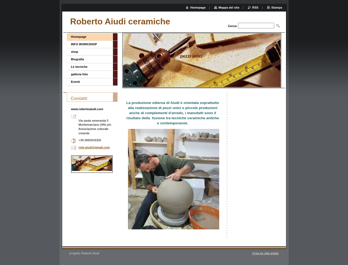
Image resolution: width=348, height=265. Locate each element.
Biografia (77, 59)
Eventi (75, 81)
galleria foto (79, 74)
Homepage (78, 36)
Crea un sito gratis (265, 253)
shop (74, 51)
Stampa (276, 7)
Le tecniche (79, 66)
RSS (255, 7)
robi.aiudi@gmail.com (94, 147)
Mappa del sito (228, 7)
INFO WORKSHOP (84, 44)
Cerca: (232, 26)
